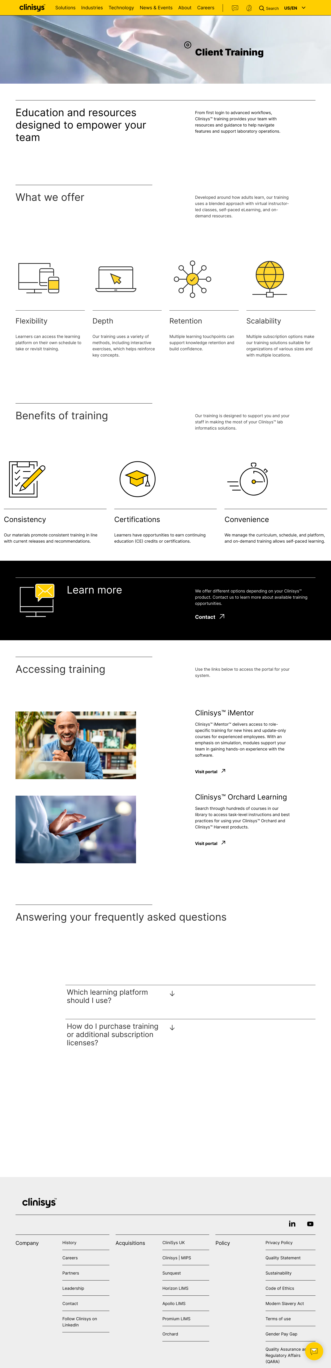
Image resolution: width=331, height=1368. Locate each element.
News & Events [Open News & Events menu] (156, 8)
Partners (70, 1273)
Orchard (170, 1334)
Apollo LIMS (173, 1303)
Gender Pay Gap (281, 1334)
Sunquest (171, 1273)
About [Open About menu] (184, 8)
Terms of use (278, 1318)
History (69, 1242)
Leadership (73, 1288)
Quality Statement (283, 1257)
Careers (205, 8)
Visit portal (206, 771)
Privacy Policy (279, 1242)
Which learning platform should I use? (107, 996)
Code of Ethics (280, 1288)
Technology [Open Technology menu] (121, 8)
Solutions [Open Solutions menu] (65, 8)
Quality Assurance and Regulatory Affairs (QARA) (288, 1355)
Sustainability (279, 1273)
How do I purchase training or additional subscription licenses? (112, 1034)
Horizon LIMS (175, 1288)
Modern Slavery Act (285, 1303)
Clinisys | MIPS (176, 1257)
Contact (235, 8)
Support (249, 8)
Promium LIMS (176, 1318)
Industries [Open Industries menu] (92, 8)
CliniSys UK (173, 1242)
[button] (270, 7)
